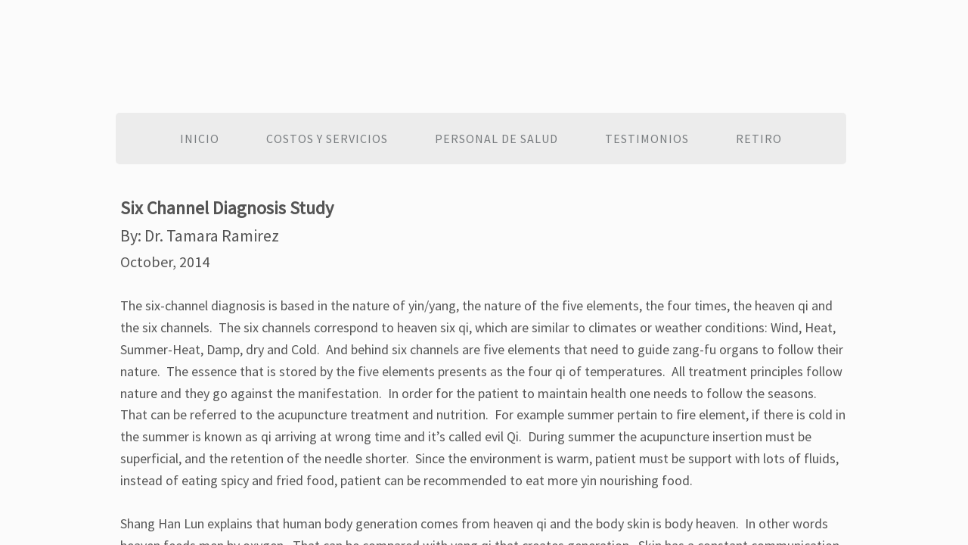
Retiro (759, 138)
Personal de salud (496, 138)
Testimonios (647, 138)
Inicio (199, 138)
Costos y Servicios (327, 138)
